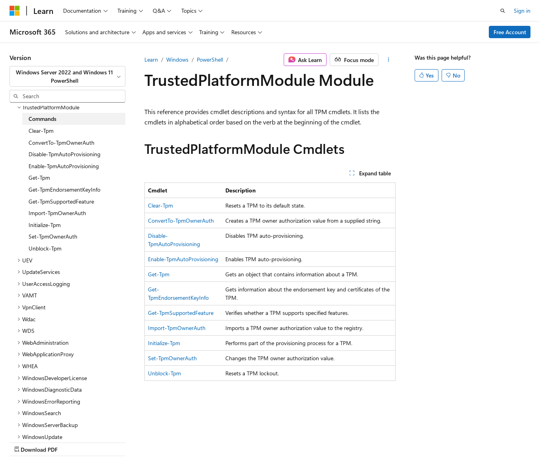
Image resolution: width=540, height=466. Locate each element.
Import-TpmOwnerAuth (177, 328)
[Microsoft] (15, 11)
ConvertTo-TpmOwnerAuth (181, 220)
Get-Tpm (158, 274)
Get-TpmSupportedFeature (180, 312)
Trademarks (252, 441)
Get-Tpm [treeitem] (39, 175)
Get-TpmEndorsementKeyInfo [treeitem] (64, 187)
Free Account (510, 32)
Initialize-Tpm (164, 343)
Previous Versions (72, 441)
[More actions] (389, 59)
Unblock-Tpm (164, 373)
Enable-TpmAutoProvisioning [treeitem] (64, 164)
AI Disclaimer (25, 441)
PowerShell (210, 59)
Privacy (173, 441)
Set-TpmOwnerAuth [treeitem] (53, 234)
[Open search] (503, 11)
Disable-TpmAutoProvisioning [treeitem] (64, 152)
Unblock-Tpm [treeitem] (45, 246)
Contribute (142, 441)
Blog (108, 441)
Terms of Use (213, 441)
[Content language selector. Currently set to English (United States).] (46, 422)
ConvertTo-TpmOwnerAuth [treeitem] (61, 140)
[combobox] (67, 76)
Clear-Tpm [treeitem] (41, 128)
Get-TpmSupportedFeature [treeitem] (61, 199)
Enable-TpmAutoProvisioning (183, 259)
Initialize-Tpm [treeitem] (45, 223)
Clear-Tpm (160, 205)
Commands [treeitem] (42, 116)
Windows (177, 59)
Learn (151, 59)
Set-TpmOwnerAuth (172, 358)
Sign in (522, 10)
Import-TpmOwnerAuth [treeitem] (57, 211)
